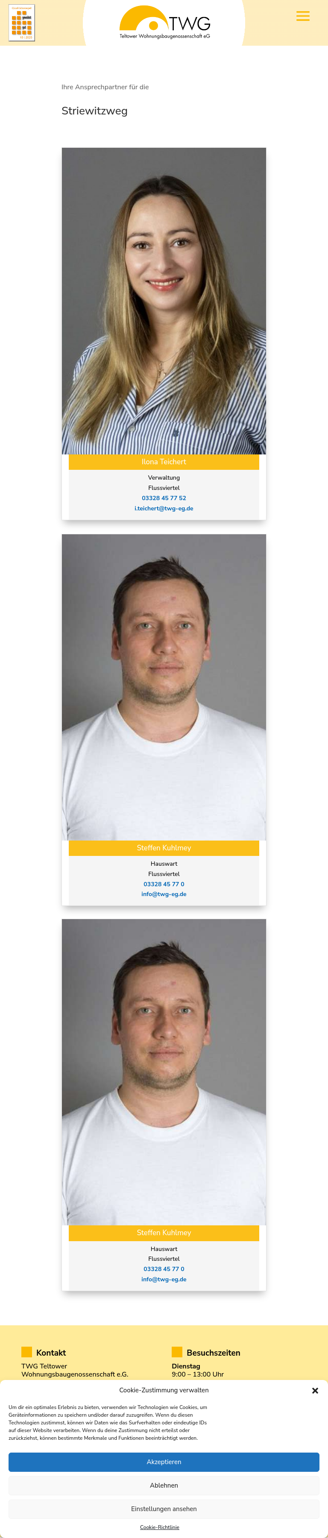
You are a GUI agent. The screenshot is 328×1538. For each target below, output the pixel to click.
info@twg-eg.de (163, 895)
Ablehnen (164, 1485)
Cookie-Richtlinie (159, 1527)
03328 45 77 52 (164, 499)
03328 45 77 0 (164, 885)
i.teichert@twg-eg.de (164, 509)
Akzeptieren (163, 1462)
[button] (315, 1390)
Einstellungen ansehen (164, 1509)
